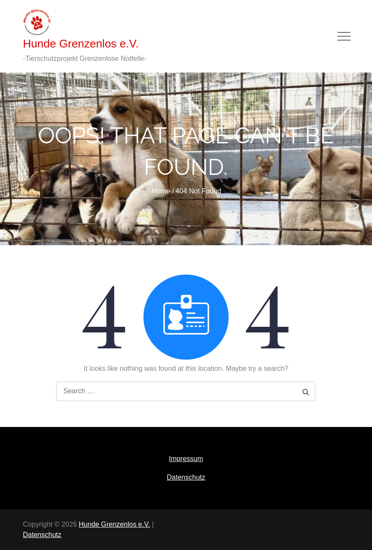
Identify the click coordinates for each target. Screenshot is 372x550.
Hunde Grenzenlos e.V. (81, 43)
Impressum (186, 458)
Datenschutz (186, 477)
